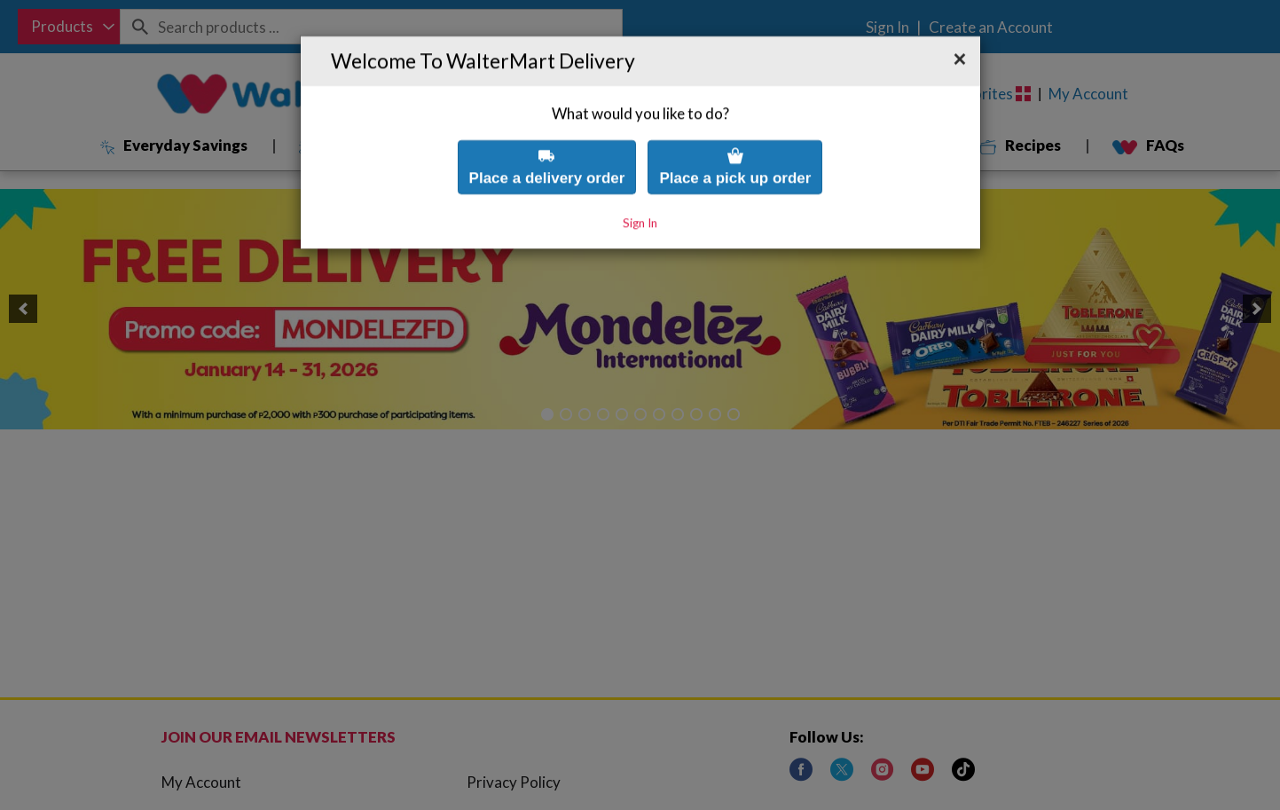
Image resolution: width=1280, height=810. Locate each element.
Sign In (640, 192)
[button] (960, 28)
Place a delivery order (547, 135)
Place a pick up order (735, 135)
